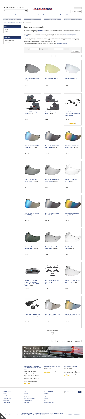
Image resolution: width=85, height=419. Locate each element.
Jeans (30, 15)
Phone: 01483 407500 (9, 7)
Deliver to (71, 8)
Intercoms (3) (7, 42)
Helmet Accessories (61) (9, 40)
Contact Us (26, 403)
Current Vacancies (6, 402)
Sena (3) (6, 29)
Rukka (45, 396)
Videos (67, 15)
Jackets (5, 15)
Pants (25, 15)
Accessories (36, 15)
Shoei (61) (7, 31)
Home (4, 22)
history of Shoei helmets (61, 43)
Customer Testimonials (28, 394)
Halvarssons (46, 398)
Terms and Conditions (28, 400)
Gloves (16, 15)
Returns (4, 393)
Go (26, 11)
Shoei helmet (40, 30)
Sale (56, 15)
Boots (21, 15)
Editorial (61, 15)
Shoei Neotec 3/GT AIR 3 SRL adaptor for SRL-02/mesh (52, 282)
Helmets (10, 15)
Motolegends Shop (7, 398)
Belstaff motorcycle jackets (49, 402)
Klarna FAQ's (26, 396)
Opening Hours (6, 400)
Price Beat (26, 393)
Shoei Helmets (20, 22)
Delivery (5, 394)
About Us (5, 396)
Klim (45, 400)
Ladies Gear (44, 15)
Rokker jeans (46, 394)
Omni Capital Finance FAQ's (29, 398)
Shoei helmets (46, 393)
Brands (52, 15)
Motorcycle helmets (11, 22)
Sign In (65, 8)
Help (60, 8)
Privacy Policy (26, 402)
